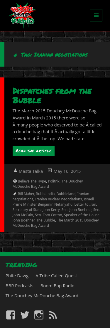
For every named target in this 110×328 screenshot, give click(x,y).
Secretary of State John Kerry (36, 209)
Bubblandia (45, 193)
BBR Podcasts (19, 285)
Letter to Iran (85, 204)
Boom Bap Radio (57, 285)
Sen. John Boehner (77, 209)
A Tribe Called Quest (56, 275)
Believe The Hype (32, 181)
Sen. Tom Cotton (48, 214)
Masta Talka (31, 171)
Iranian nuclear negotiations (58, 199)
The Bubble (45, 220)
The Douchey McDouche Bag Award (48, 184)
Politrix (53, 181)
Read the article (34, 150)
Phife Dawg (17, 275)
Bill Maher (26, 193)
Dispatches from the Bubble (52, 95)
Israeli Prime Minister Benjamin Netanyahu (53, 202)
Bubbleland (66, 193)
